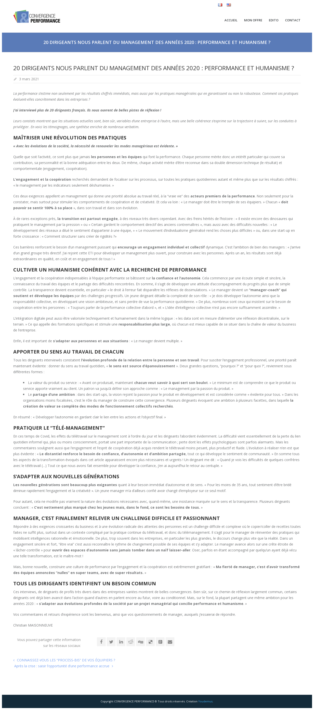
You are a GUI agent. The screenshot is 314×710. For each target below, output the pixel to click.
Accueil (230, 20)
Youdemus (205, 701)
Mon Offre (253, 20)
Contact (293, 20)
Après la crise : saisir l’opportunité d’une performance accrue (61, 666)
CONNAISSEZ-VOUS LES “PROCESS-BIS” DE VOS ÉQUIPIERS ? (66, 660)
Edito (273, 20)
